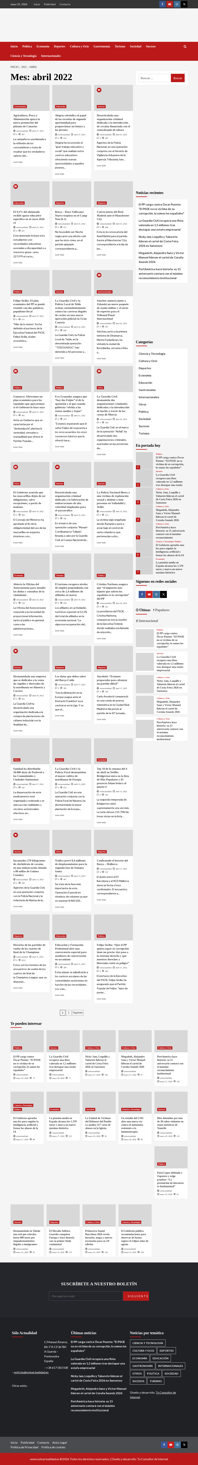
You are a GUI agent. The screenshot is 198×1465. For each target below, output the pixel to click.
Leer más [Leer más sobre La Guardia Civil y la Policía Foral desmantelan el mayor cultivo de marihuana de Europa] (59, 815)
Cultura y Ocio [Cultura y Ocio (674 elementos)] (143, 1350)
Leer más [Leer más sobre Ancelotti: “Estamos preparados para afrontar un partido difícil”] (101, 719)
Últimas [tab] (144, 610)
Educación (60, 106)
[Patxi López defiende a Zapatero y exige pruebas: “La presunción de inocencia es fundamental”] (171, 1157)
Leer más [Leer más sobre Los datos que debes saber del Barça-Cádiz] (59, 715)
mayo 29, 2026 (22, 1078)
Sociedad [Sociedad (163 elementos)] (171, 1373)
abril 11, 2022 (121, 869)
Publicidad (50, 4)
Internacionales (51, 55)
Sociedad (135, 46)
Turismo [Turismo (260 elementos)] (156, 1381)
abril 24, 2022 (79, 327)
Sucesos (151, 46)
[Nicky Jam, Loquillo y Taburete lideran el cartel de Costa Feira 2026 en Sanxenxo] (144, 495)
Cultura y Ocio (79, 46)
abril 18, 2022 (121, 603)
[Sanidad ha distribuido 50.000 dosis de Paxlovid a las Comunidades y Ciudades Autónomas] (30, 751)
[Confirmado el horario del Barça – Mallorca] (113, 843)
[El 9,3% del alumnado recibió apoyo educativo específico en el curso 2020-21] (30, 194)
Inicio (37, 4)
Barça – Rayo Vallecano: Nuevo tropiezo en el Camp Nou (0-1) (71, 215)
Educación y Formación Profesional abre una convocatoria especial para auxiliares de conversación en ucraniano (71, 952)
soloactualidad (22, 131)
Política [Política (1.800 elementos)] (153, 1373)
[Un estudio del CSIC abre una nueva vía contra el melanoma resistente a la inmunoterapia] (135, 1103)
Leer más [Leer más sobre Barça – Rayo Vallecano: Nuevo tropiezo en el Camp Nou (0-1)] (59, 254)
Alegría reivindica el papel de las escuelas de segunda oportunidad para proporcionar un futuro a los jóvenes (70, 122)
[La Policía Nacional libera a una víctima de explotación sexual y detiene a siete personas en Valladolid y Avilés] (113, 475)
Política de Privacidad (24, 1447)
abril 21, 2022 (38, 412)
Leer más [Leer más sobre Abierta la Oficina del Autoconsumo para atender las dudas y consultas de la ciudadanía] (17, 634)
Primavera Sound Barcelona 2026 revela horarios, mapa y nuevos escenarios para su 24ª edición (98, 1238)
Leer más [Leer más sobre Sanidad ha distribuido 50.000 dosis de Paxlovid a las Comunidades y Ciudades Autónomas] (17, 819)
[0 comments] (15, 134)
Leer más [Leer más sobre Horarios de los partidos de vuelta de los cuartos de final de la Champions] (17, 987)
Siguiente (78, 1012)
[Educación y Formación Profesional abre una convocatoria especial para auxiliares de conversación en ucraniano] (71, 927)
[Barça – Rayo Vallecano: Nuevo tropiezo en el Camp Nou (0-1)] (71, 194)
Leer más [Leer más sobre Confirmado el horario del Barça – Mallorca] (101, 899)
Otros (100, 388)
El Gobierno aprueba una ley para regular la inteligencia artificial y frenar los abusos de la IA (26, 1125)
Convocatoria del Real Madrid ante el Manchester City (113, 215)
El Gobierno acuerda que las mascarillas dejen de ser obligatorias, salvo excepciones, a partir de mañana (29, 499)
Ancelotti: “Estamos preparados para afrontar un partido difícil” (112, 680)
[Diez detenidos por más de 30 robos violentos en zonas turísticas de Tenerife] (171, 1103)
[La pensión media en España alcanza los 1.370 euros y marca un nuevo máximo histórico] (144, 565)
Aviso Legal (59, 1442)
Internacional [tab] (148, 621)
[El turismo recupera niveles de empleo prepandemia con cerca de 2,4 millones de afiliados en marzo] (71, 567)
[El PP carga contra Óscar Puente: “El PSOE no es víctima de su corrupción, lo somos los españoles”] (144, 460)
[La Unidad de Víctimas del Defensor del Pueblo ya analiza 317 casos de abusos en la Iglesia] (99, 1103)
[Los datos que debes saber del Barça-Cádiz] (71, 659)
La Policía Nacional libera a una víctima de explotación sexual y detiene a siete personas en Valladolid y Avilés (113, 499)
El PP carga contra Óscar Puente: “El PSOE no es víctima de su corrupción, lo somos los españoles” (161, 209)
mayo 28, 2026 (58, 1078)
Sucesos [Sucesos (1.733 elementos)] (138, 1381)
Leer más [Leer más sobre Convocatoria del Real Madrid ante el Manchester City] (101, 254)
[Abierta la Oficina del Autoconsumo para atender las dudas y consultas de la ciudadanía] (30, 567)
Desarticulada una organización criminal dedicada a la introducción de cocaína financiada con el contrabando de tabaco (113, 122)
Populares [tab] (161, 610)
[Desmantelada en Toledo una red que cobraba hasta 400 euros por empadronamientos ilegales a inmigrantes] (27, 1215)
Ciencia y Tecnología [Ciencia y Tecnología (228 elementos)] (147, 1343)
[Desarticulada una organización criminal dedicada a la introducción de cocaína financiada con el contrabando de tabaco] (113, 98)
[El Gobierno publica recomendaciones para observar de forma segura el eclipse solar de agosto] (135, 1215)
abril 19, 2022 (38, 511)
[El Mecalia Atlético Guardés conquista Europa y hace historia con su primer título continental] (63, 1215)
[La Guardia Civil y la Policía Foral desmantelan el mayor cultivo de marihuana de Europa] (71, 751)
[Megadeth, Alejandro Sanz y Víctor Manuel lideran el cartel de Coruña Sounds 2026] (144, 513)
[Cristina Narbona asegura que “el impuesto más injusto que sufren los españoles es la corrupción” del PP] (113, 567)
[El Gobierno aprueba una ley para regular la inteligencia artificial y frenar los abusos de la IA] (144, 548)
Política (27, 46)
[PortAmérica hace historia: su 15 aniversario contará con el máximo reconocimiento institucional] (144, 530)
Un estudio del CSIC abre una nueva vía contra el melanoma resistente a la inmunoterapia (132, 1125)
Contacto (64, 4)
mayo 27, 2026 (94, 1075)
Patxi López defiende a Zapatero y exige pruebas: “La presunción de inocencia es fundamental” (170, 1179)
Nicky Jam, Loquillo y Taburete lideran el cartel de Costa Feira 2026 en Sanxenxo (158, 241)
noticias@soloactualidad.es (31, 1372)
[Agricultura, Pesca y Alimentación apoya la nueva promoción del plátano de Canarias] (30, 98)
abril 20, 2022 (121, 419)
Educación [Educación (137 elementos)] (161, 1358)
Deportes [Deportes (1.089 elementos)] (167, 1350)
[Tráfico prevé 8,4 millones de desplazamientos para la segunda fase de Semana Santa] (71, 843)
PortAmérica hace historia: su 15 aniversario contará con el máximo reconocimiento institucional (161, 273)
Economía (43, 46)
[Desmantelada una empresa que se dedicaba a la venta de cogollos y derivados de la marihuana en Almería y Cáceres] (30, 659)
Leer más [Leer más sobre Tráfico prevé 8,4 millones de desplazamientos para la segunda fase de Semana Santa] (59, 906)
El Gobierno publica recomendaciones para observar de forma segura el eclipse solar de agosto (134, 1238)
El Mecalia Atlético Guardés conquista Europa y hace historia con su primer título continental (61, 1238)
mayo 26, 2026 (94, 1136)
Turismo (120, 46)
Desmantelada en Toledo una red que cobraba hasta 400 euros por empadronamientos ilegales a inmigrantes (26, 1238)
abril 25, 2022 (121, 134)
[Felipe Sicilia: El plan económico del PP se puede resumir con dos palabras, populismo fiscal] (30, 283)
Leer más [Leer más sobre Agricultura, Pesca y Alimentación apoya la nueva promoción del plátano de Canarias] (17, 162)
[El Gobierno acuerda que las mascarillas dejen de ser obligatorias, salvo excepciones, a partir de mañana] (30, 475)
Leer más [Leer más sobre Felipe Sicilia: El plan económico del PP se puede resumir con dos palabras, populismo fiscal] (17, 347)
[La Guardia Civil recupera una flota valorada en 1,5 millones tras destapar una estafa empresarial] (144, 478)
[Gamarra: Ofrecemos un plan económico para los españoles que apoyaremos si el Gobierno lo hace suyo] (30, 379)
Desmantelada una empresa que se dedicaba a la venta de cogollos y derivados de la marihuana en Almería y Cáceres (29, 683)
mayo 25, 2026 (166, 1194)
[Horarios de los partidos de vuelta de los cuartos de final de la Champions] (30, 927)
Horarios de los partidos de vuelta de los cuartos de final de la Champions (29, 948)
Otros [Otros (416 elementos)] (137, 1373)
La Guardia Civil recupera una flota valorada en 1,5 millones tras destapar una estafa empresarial (161, 225)
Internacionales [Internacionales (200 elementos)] (170, 1365)
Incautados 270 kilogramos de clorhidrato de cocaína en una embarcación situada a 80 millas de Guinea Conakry (30, 868)
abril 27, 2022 (38, 131)
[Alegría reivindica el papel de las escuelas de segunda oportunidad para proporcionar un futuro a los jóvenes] (71, 98)
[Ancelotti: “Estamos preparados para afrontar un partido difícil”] (113, 659)
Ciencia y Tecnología (24, 55)
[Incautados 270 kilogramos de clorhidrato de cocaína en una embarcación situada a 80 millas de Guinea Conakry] (30, 843)
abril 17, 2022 (79, 684)
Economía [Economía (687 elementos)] (139, 1358)
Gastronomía (101, 46)
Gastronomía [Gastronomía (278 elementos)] (142, 1365)
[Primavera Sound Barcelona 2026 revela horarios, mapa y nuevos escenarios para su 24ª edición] (99, 1215)
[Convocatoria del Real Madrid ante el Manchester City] (113, 194)
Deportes (59, 46)
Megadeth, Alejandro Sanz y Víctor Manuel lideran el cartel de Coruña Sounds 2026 (161, 257)
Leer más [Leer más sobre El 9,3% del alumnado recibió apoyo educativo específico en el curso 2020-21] (17, 262)
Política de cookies (53, 1447)
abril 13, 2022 (79, 784)
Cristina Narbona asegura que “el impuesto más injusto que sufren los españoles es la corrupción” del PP (113, 591)
